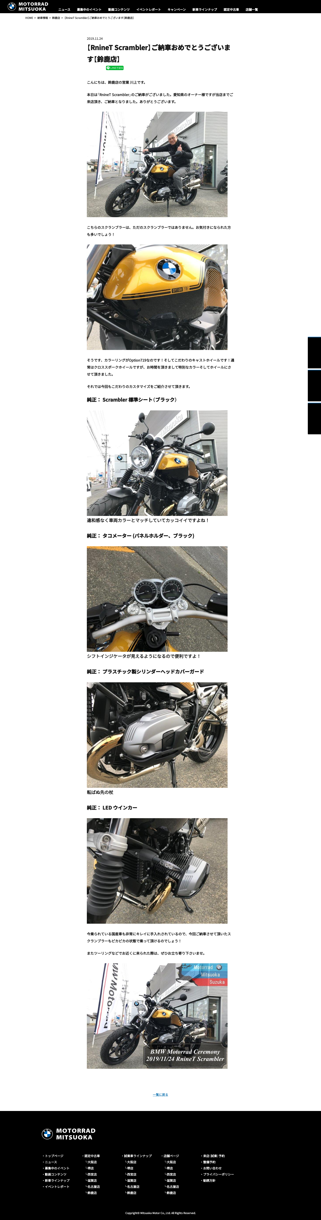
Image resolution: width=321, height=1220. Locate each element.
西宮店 (92, 1174)
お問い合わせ (212, 1168)
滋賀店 (92, 1180)
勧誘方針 (209, 1180)
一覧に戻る (160, 1094)
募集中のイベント (89, 9)
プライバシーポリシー (218, 1174)
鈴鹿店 (92, 1193)
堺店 (91, 1168)
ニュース (64, 9)
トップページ (54, 1156)
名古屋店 (94, 1186)
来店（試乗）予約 (214, 1156)
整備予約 (209, 1162)
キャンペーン (177, 9)
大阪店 (92, 1162)
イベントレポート (148, 9)
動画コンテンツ (119, 9)
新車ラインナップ (204, 9)
